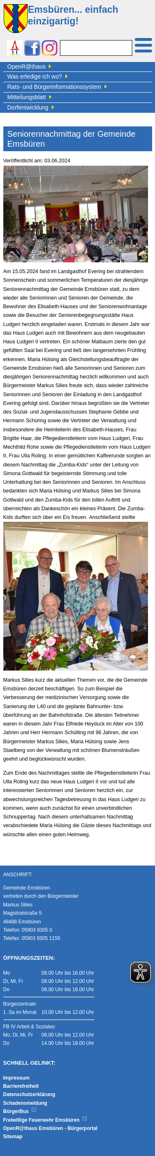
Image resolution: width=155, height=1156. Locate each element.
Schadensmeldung (25, 1103)
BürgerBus (20, 1111)
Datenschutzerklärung (29, 1094)
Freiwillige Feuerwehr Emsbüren (45, 1120)
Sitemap (13, 1136)
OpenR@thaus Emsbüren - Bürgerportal (50, 1128)
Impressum (16, 1078)
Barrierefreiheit (21, 1086)
